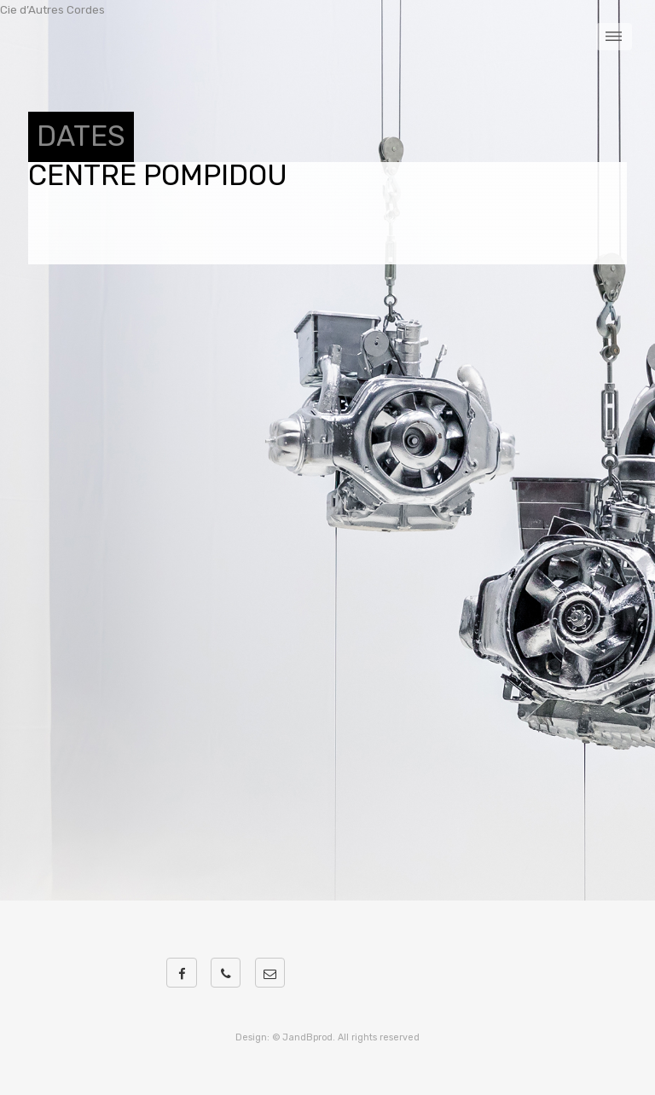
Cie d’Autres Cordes (52, 9)
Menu (614, 36)
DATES (81, 136)
